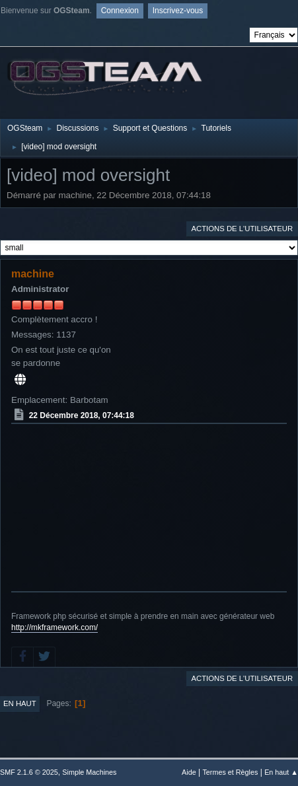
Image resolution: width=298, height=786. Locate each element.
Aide (189, 772)
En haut (19, 703)
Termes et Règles (230, 772)
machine (32, 273)
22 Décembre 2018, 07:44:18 (81, 415)
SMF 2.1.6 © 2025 (29, 772)
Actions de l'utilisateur (242, 228)
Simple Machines (89, 772)
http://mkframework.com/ (54, 627)
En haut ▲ (281, 772)
